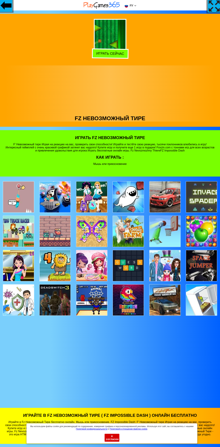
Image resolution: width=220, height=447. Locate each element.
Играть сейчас (109, 54)
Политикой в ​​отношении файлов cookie (128, 429)
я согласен (112, 438)
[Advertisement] (110, 89)
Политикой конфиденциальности (92, 429)
